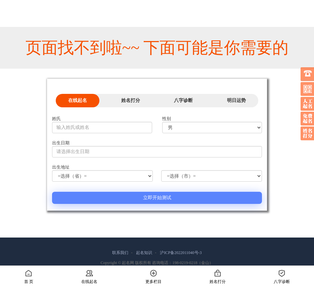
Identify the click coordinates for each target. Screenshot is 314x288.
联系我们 (120, 252)
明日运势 (236, 100)
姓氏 (56, 118)
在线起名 (77, 100)
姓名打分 (130, 100)
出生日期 (61, 142)
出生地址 (61, 167)
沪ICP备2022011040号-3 (180, 252)
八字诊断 (183, 100)
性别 (166, 118)
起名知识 (144, 252)
